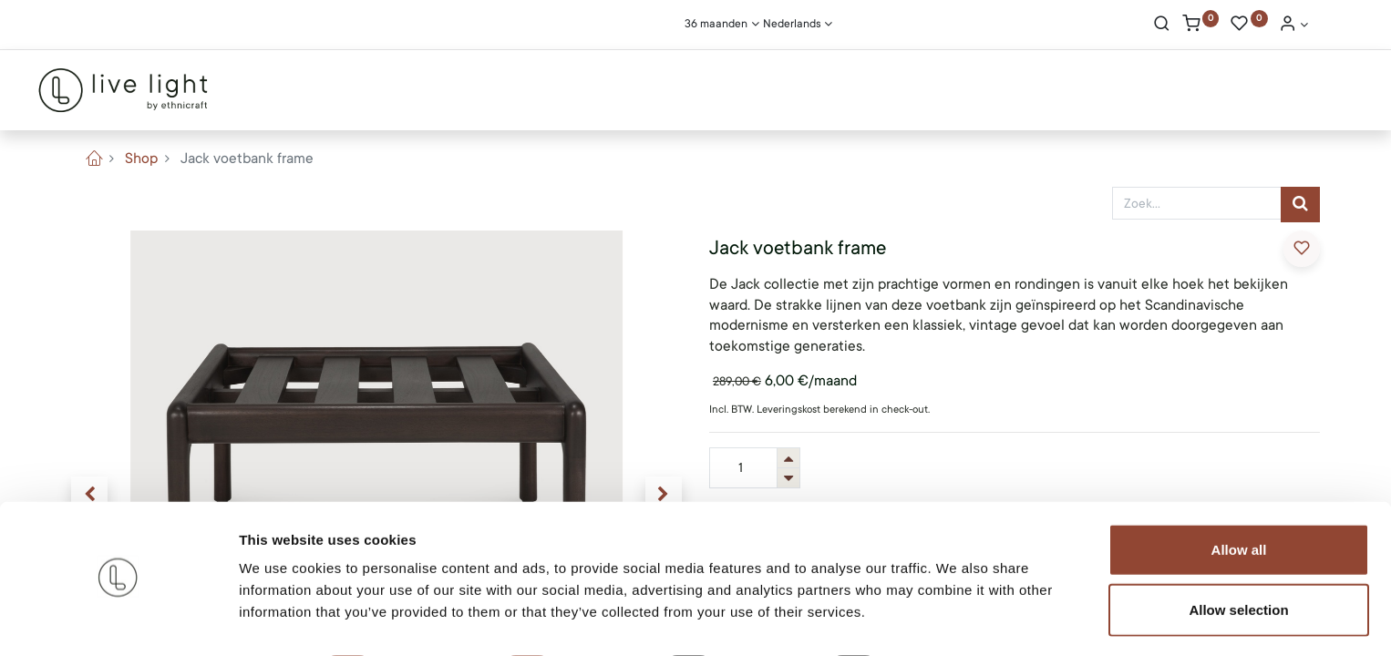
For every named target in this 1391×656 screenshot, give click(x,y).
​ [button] (1301, 248)
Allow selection (1238, 559)
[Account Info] (1293, 25)
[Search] (1161, 25)
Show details (956, 620)
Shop (141, 158)
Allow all (1239, 499)
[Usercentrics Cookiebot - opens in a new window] (118, 620)
